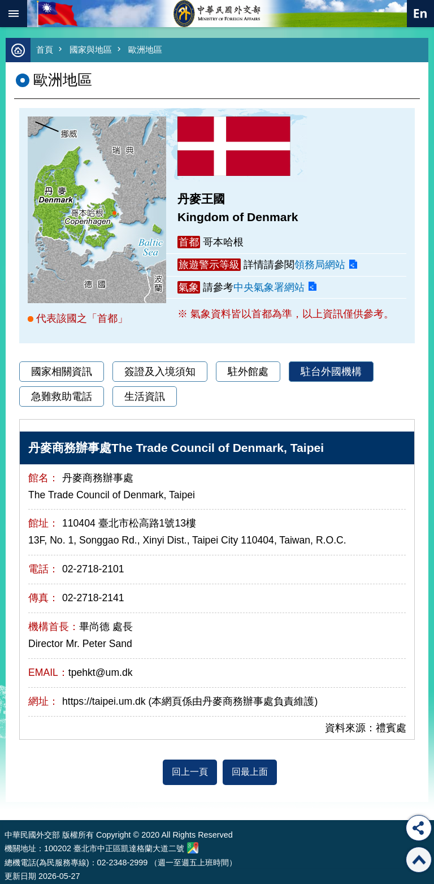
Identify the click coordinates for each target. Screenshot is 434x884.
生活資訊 (144, 396)
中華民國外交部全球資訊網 (217, 13)
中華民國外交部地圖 (192, 847)
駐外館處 (248, 371)
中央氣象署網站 (269, 287)
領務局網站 (319, 264)
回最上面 (250, 772)
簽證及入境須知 (160, 371)
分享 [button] (419, 828)
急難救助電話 (61, 396)
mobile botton (13, 13)
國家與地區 (91, 49)
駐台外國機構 (331, 371)
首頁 (44, 49)
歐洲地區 (145, 49)
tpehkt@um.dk (100, 672)
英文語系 (420, 13)
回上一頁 (190, 772)
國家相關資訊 (61, 371)
